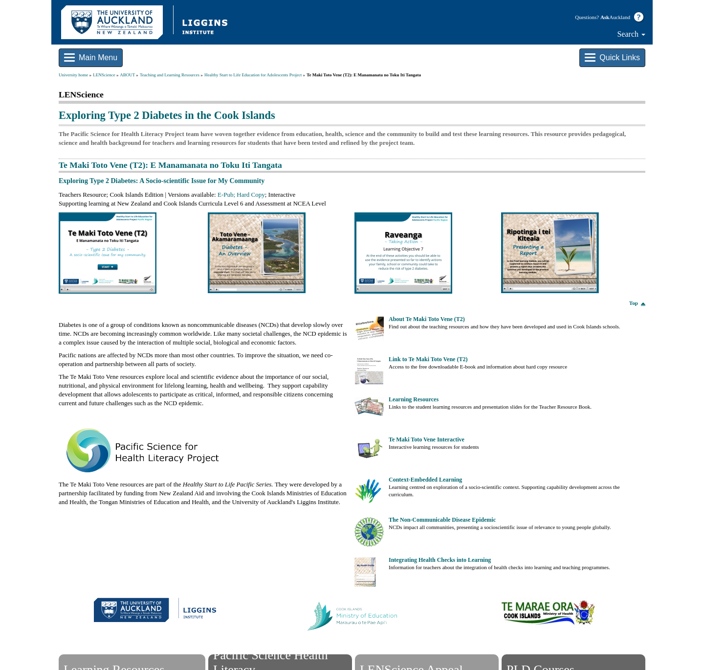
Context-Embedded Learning (425, 479)
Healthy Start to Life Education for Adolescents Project (253, 74)
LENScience (104, 74)
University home (73, 74)
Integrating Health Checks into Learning (440, 559)
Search (631, 34)
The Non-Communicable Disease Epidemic (442, 519)
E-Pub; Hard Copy (241, 194)
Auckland (615, 17)
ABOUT (127, 74)
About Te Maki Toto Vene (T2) (427, 319)
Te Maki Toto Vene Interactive (426, 439)
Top (633, 303)
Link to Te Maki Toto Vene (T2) (428, 359)
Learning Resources (414, 399)
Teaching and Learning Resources (169, 74)
